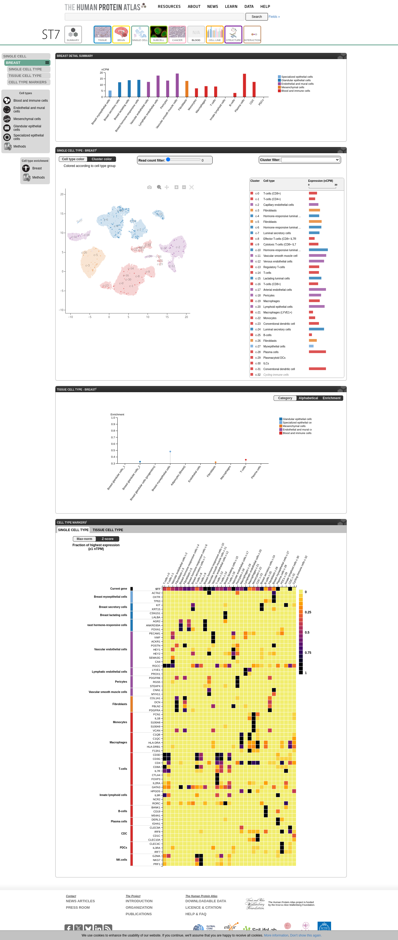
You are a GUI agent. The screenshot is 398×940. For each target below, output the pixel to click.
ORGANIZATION (139, 907)
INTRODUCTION (139, 901)
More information (276, 935)
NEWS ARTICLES (80, 901)
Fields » (274, 17)
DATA (249, 6)
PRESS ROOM (78, 907)
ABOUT (194, 6)
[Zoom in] (176, 187)
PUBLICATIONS (139, 914)
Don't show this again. (306, 935)
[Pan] (167, 187)
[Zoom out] (184, 187)
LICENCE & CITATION (203, 907)
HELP (265, 6)
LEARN (231, 6)
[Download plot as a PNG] (149, 187)
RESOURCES (169, 6)
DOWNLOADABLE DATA (205, 901)
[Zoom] (159, 187)
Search (257, 17)
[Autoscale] (191, 187)
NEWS (212, 6)
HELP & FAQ (195, 914)
